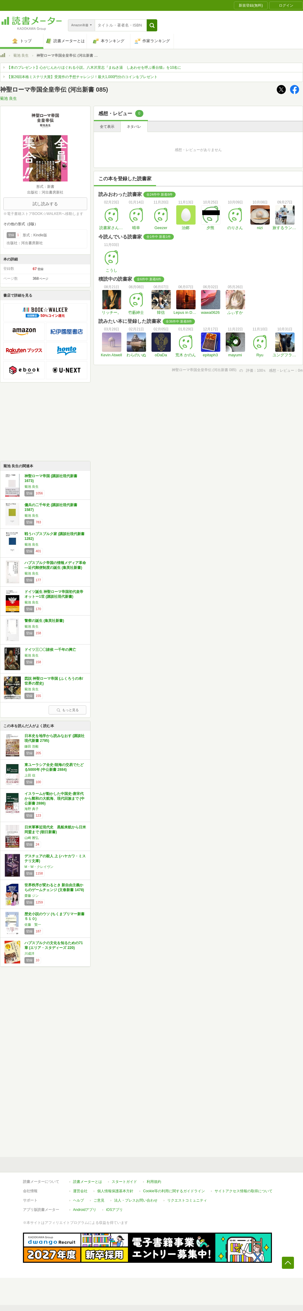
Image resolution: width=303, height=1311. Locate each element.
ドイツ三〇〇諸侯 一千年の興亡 (50, 650)
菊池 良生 (21, 55)
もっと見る (67, 710)
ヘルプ (78, 1200)
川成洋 (29, 953)
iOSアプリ (114, 1210)
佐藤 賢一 (32, 924)
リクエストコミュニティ (187, 1200)
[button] (152, 25)
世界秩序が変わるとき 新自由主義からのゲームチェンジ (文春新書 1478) (54, 887)
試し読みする (45, 203)
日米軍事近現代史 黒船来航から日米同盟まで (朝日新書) (55, 829)
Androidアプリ (84, 1210)
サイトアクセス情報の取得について (244, 1191)
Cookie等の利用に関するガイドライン (174, 1191)
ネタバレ (134, 126)
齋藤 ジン (31, 895)
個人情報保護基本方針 (115, 1191)
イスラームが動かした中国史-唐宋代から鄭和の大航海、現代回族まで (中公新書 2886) (54, 798)
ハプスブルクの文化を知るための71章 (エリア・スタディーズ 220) (53, 945)
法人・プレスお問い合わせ (136, 1200)
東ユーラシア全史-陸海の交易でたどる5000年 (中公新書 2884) (54, 767)
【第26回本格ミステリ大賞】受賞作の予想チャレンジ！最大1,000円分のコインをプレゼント (82, 77)
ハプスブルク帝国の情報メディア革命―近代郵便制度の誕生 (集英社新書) (55, 565)
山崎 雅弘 (31, 838)
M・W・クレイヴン (38, 866)
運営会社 (80, 1191)
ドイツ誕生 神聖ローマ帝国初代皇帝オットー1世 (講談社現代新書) (53, 594)
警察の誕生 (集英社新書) (44, 621)
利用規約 (154, 1181)
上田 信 (29, 775)
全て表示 (107, 126)
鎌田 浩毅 (31, 746)
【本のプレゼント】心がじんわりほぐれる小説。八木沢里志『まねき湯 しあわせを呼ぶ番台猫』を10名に (94, 67)
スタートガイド (124, 1181)
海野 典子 (31, 809)
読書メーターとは (87, 1181)
